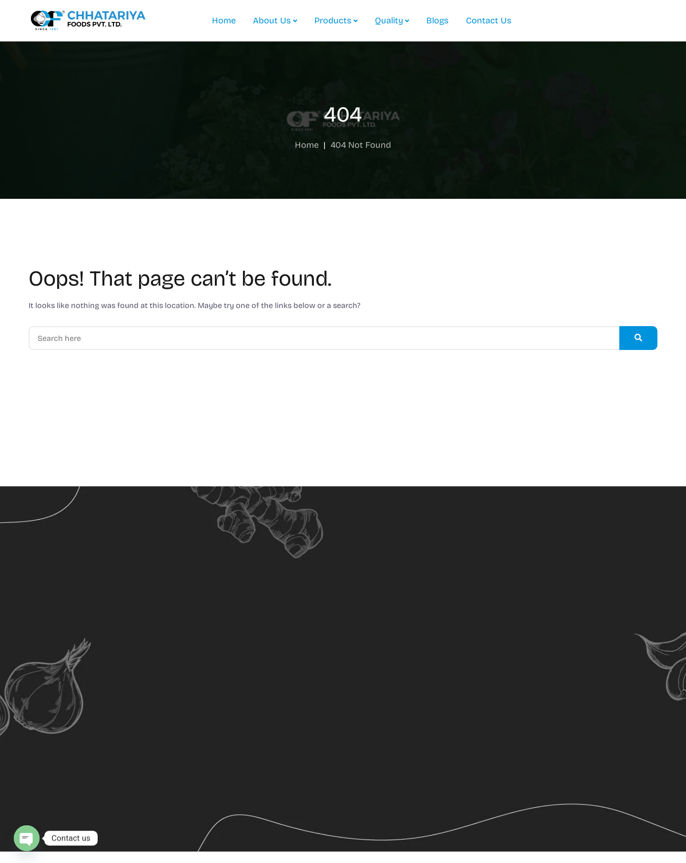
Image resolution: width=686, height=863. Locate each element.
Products (333, 20)
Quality (389, 20)
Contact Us (489, 20)
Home (224, 20)
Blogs (437, 20)
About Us (272, 20)
